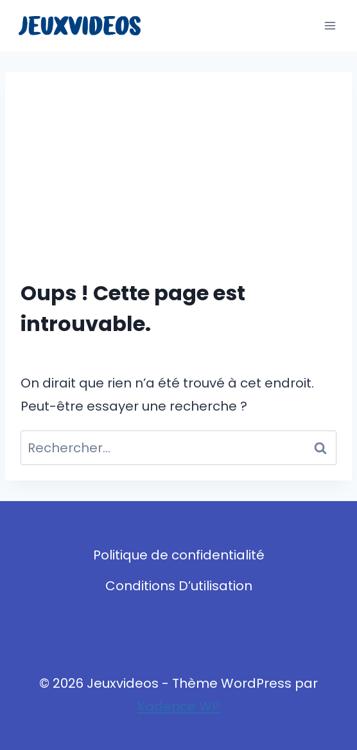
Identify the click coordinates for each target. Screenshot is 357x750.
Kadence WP (178, 706)
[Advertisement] (178, 183)
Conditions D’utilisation (178, 586)
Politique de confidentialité (179, 555)
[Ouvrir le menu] (330, 25)
